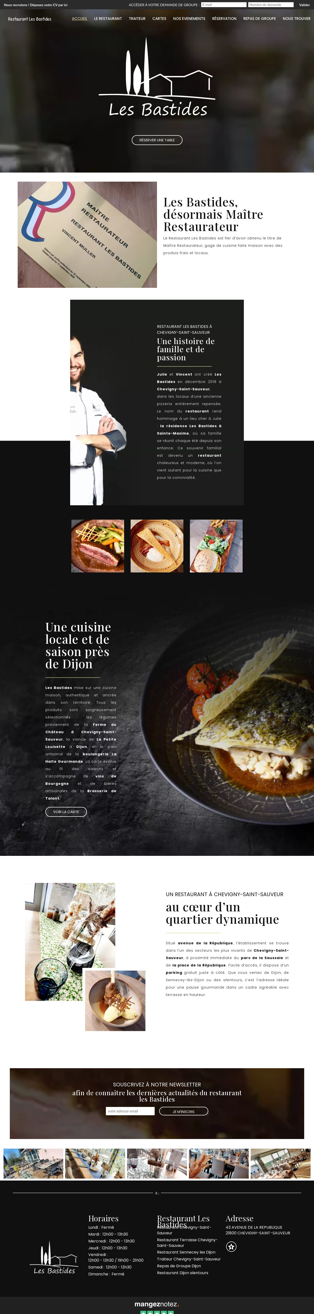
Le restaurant (108, 18)
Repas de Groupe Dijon (179, 1266)
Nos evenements (189, 18)
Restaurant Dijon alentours (182, 1273)
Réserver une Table (157, 140)
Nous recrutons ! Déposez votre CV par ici (35, 5)
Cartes (159, 18)
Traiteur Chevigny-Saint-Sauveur (189, 1259)
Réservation (224, 18)
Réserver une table (188, 266)
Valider (304, 5)
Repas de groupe (259, 18)
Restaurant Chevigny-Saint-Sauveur (184, 1230)
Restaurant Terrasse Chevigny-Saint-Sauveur (187, 1242)
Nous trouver (297, 18)
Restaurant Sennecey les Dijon (186, 1252)
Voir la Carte (66, 811)
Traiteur (137, 18)
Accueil (79, 18)
